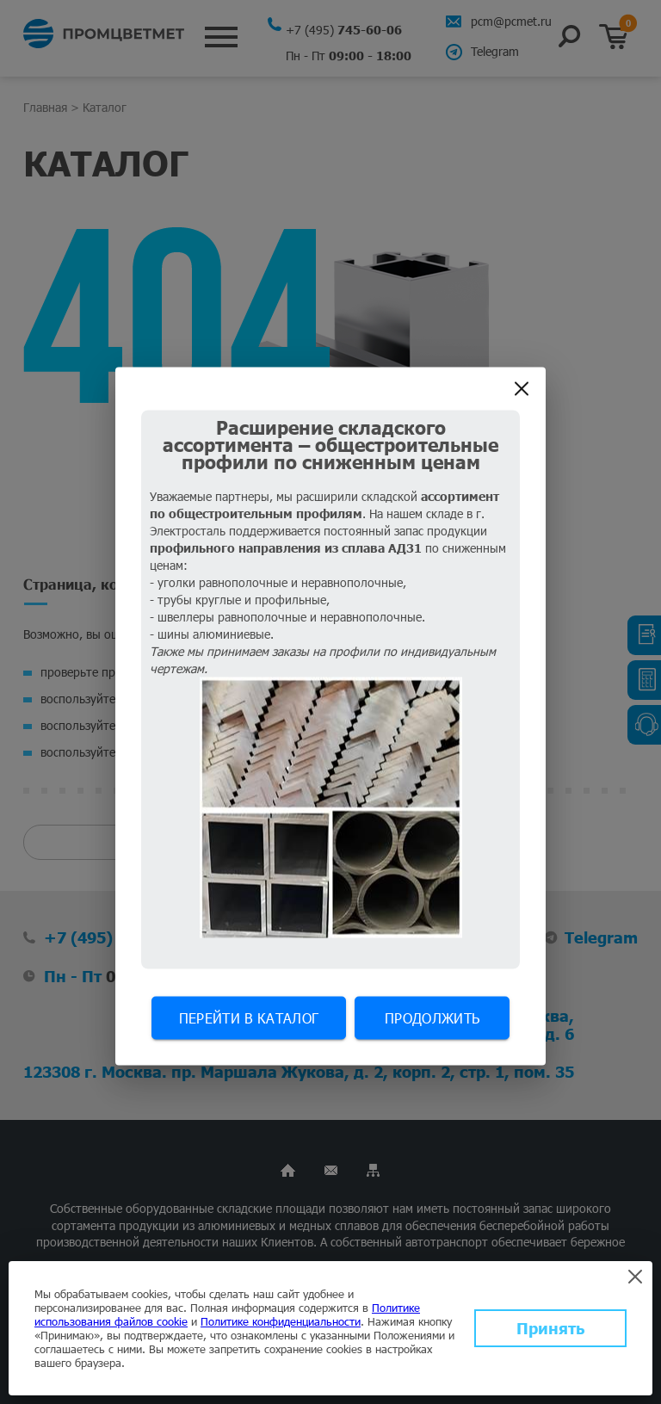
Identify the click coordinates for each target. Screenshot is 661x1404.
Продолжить (432, 1017)
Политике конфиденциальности (281, 1321)
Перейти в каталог (248, 1017)
